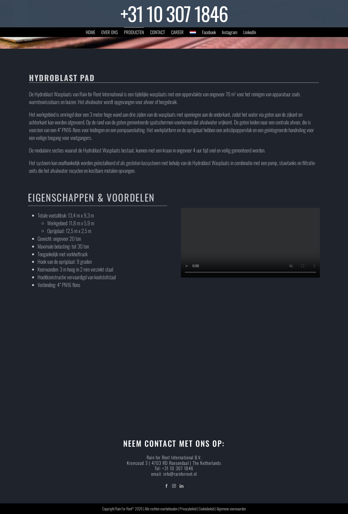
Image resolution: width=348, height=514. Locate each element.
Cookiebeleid (206, 509)
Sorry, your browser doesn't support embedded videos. (252, 243)
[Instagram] (174, 486)
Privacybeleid (188, 509)
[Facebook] (166, 486)
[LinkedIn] (181, 486)
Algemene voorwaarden (231, 509)
